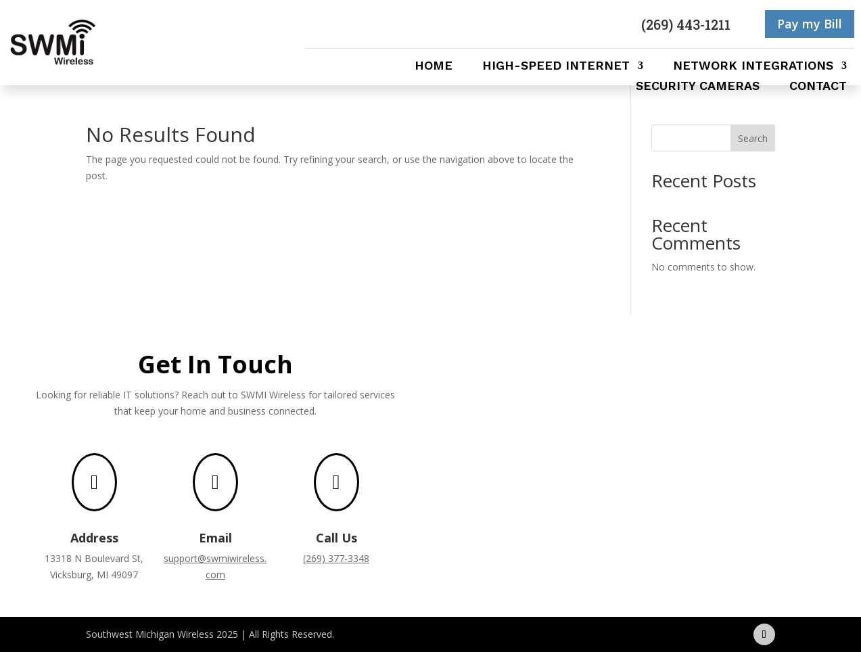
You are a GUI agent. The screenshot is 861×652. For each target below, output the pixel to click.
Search (753, 138)
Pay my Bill (809, 24)
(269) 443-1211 (685, 24)
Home (433, 66)
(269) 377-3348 (336, 558)
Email (215, 538)
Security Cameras (698, 87)
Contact (818, 87)
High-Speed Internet (556, 66)
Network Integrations (753, 66)
